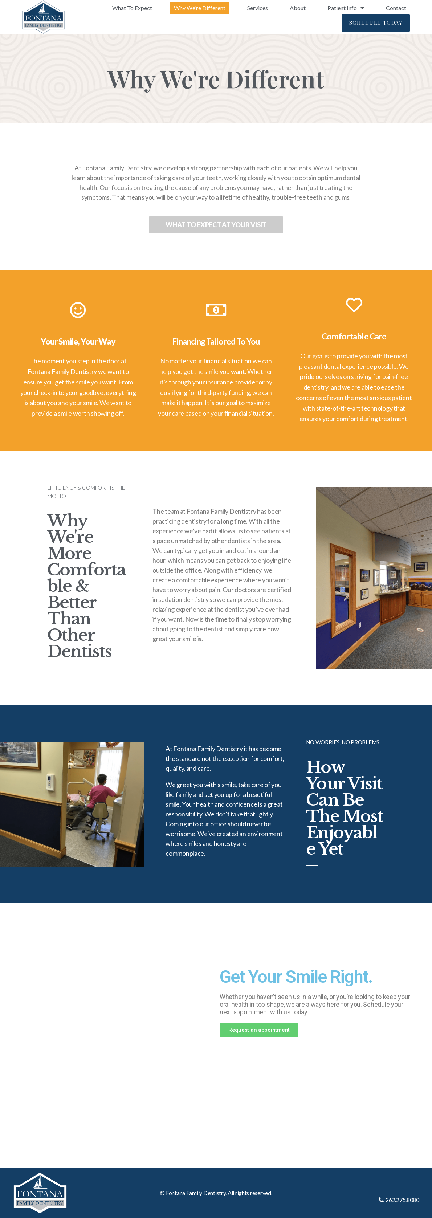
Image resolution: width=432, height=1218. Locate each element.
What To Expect (132, 7)
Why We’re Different (199, 7)
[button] (376, 23)
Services (257, 7)
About (298, 7)
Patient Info (345, 8)
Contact (396, 7)
